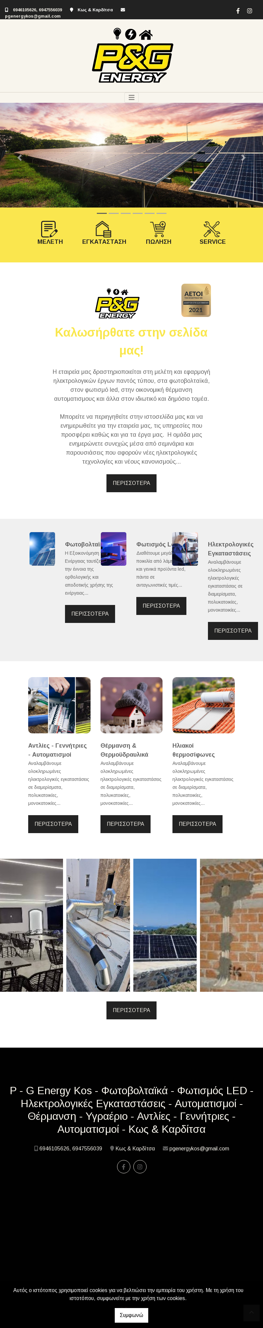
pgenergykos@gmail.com (33, 16)
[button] (19, 158)
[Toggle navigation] (131, 97)
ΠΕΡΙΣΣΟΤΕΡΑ (131, 483)
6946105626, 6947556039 (38, 9)
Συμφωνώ (131, 1315)
